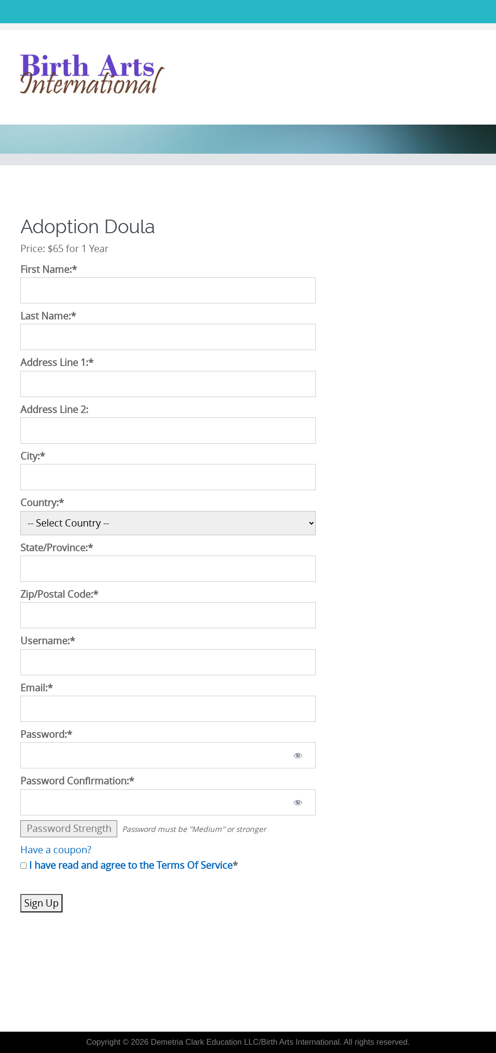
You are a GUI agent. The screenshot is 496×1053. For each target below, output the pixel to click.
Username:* (47, 641)
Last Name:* (48, 316)
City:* (32, 456)
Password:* (46, 734)
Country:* (42, 502)
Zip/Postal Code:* (59, 594)
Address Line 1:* (56, 362)
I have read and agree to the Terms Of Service (130, 865)
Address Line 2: (54, 409)
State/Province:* (56, 548)
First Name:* (48, 269)
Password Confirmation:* (77, 781)
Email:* (36, 688)
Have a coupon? (56, 850)
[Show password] (297, 755)
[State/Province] (168, 569)
